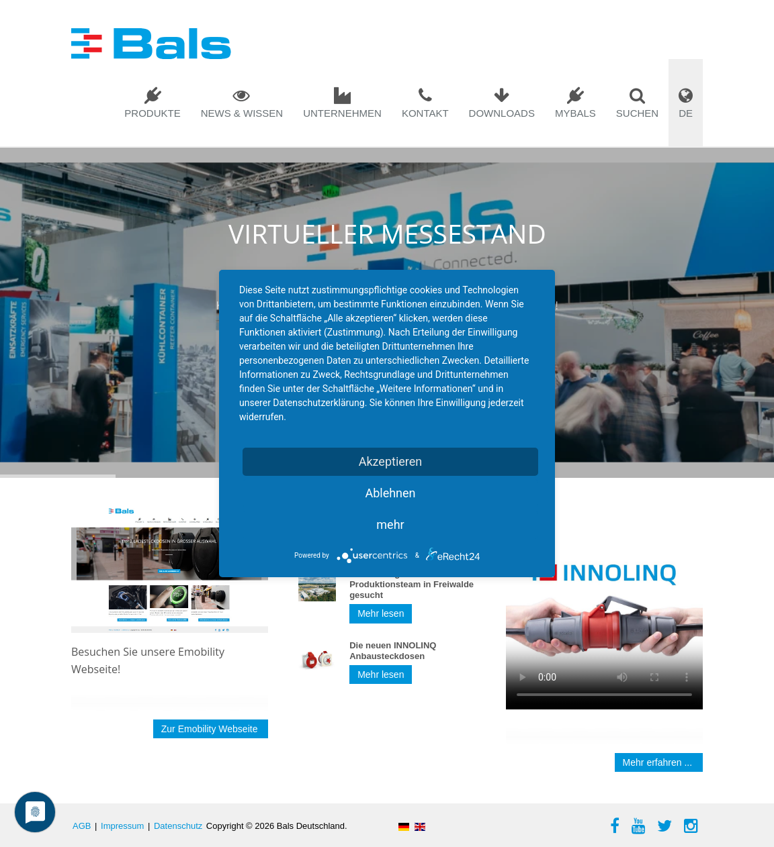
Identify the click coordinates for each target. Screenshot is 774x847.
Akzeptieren (391, 461)
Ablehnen (390, 493)
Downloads (502, 113)
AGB (82, 826)
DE (686, 113)
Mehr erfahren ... (659, 762)
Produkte (152, 113)
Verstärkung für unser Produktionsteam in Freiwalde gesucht (411, 584)
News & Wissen (242, 113)
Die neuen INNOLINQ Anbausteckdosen (392, 650)
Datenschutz (178, 826)
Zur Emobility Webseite (211, 729)
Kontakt (425, 113)
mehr (390, 524)
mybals (575, 113)
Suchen (637, 113)
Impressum (122, 826)
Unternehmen (342, 113)
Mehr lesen (380, 613)
